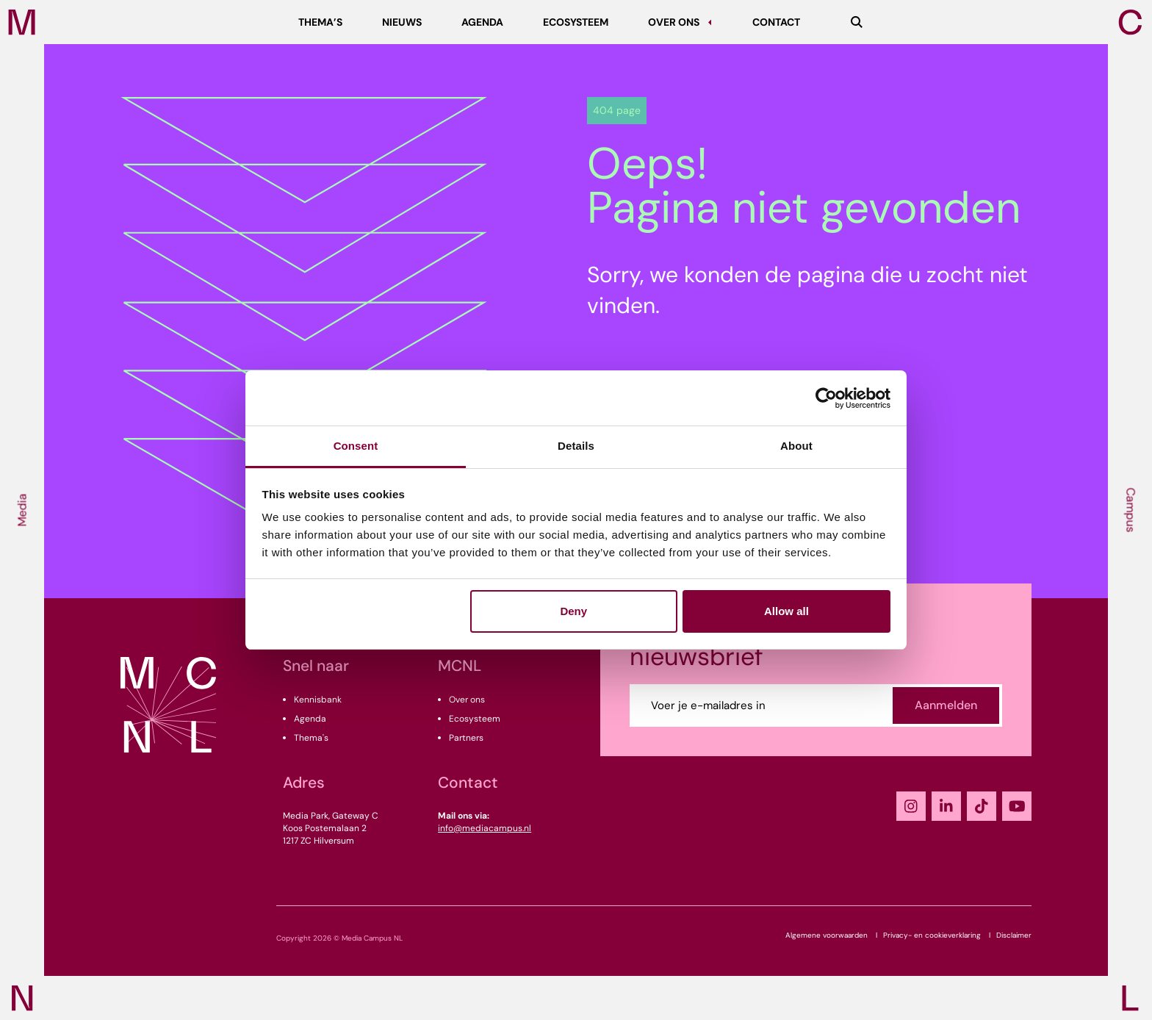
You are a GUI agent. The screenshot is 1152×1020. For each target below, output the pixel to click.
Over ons (467, 699)
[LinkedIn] (946, 806)
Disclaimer (1014, 935)
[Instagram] (911, 806)
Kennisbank (318, 699)
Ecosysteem (474, 719)
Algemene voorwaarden (826, 935)
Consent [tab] (356, 445)
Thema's (311, 738)
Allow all (786, 611)
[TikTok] (981, 806)
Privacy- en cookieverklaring (932, 935)
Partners (466, 738)
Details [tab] (576, 445)
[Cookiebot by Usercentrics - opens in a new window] (826, 398)
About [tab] (796, 445)
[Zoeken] (856, 22)
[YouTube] (1017, 806)
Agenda (310, 719)
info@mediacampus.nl (484, 828)
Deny (573, 611)
